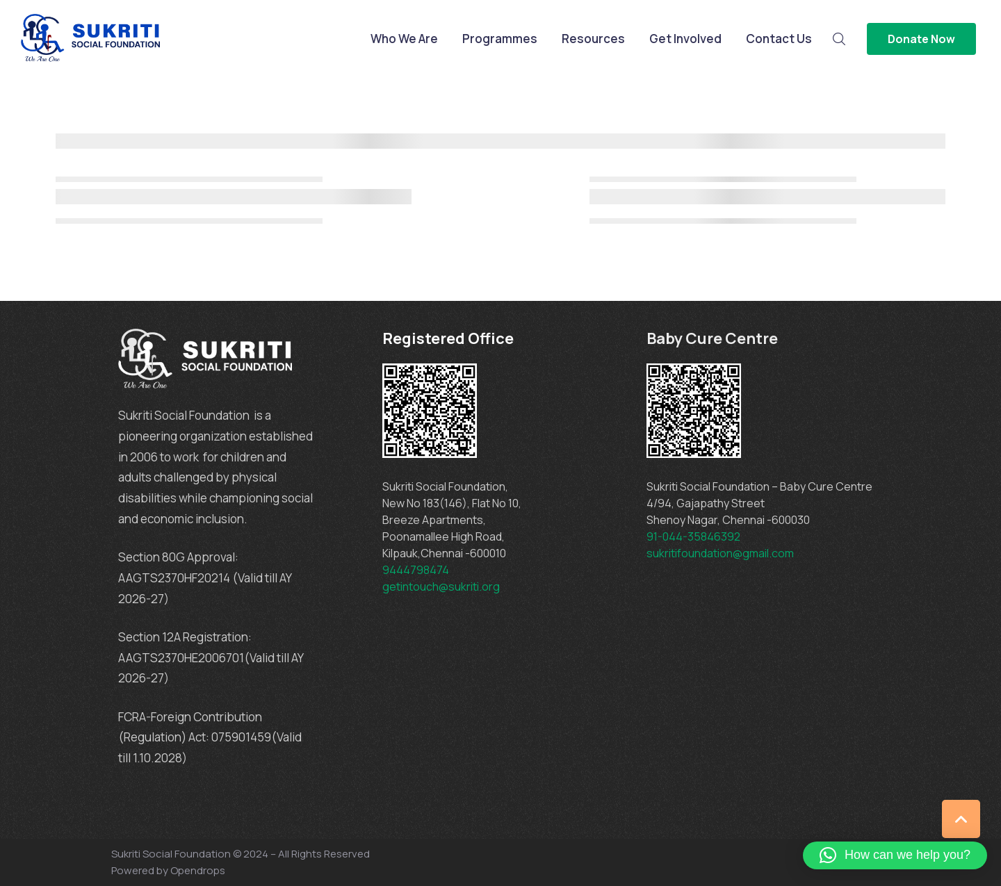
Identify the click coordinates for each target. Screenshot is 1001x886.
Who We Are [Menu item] (404, 39)
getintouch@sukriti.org (441, 586)
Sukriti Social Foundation (171, 853)
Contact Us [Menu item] (779, 39)
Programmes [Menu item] (499, 39)
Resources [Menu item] (593, 39)
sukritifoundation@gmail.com (721, 553)
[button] (895, 855)
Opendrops (197, 870)
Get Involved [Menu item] (685, 39)
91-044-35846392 (693, 536)
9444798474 (415, 569)
